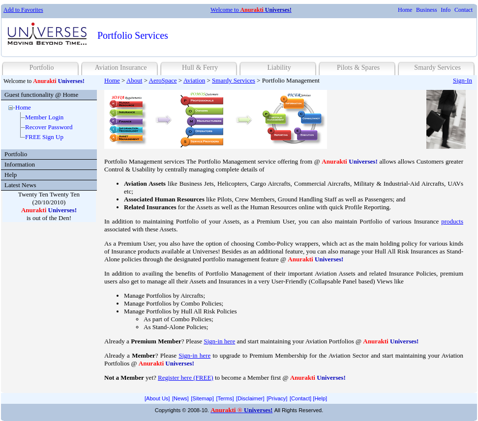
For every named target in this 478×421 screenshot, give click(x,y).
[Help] (320, 398)
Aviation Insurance (121, 67)
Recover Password (48, 127)
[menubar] (435, 10)
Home (405, 9)
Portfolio (42, 67)
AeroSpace (163, 80)
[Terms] (225, 398)
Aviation (194, 80)
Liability (279, 67)
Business (426, 9)
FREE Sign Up (44, 136)
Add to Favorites (23, 9)
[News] (180, 398)
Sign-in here (219, 341)
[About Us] (157, 398)
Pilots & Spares (358, 67)
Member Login (44, 117)
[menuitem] (405, 10)
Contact (463, 9)
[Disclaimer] (250, 398)
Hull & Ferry (200, 67)
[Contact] (300, 398)
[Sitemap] (202, 398)
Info (445, 9)
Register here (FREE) (185, 377)
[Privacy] (277, 398)
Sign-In (462, 80)
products (452, 221)
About (134, 80)
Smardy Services (437, 67)
